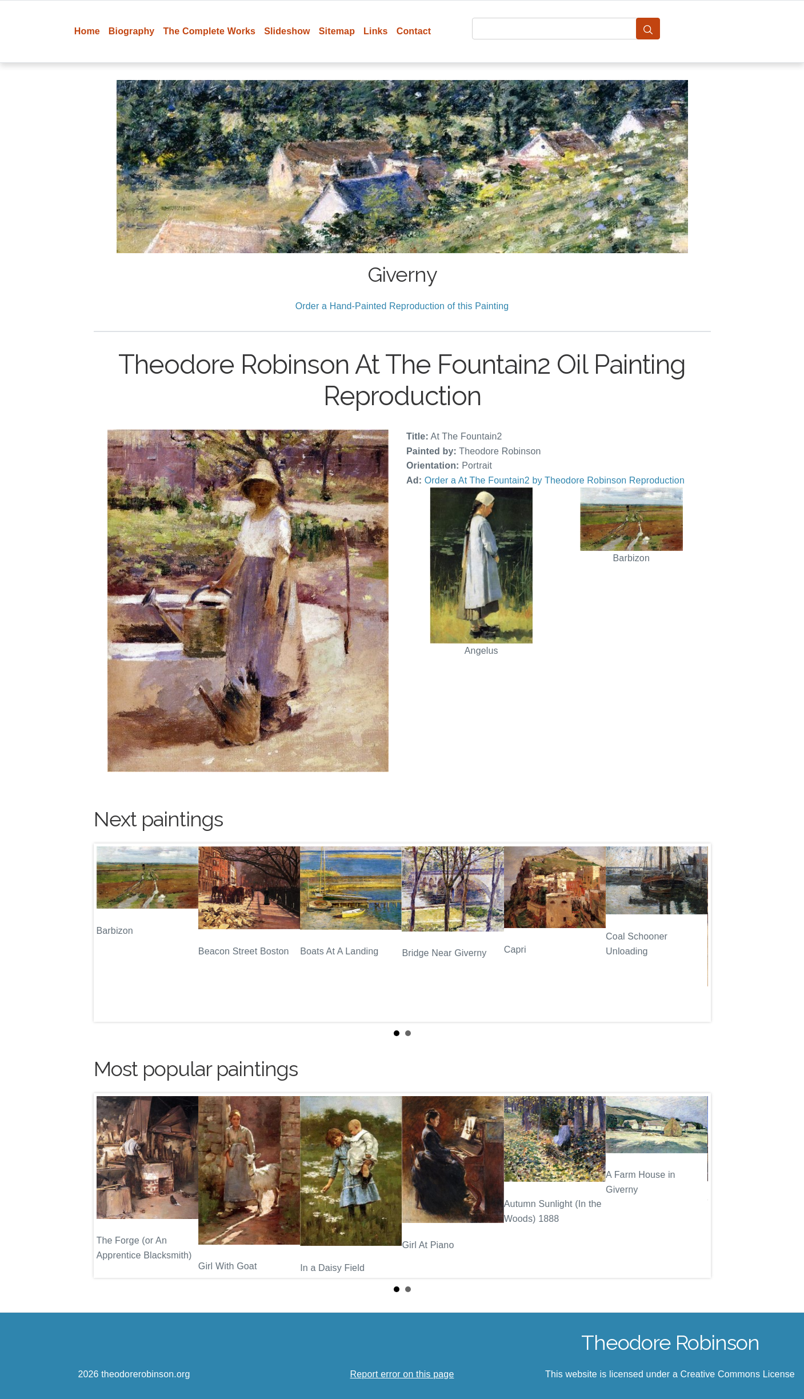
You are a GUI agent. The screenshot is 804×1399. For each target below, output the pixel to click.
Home (87, 31)
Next (693, 933)
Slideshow (287, 31)
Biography (132, 31)
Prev (111, 933)
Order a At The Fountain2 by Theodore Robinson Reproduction (555, 480)
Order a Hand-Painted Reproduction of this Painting (402, 306)
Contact (414, 31)
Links (375, 31)
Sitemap (337, 31)
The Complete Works (209, 31)
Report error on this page (402, 1374)
